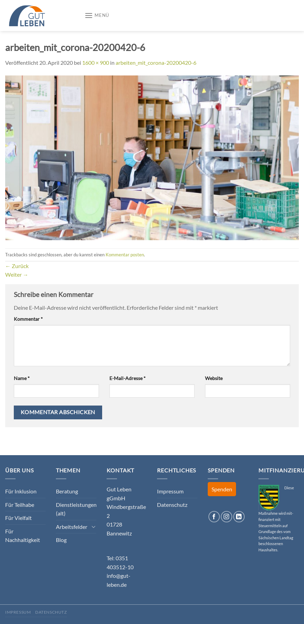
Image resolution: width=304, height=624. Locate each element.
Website (214, 378)
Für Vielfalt (18, 517)
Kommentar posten (125, 254)
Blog (61, 539)
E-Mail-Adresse (127, 378)
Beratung (67, 491)
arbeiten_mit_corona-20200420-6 (156, 62)
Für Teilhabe (19, 504)
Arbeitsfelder (71, 526)
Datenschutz (172, 504)
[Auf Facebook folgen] (214, 516)
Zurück (17, 266)
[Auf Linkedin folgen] (239, 516)
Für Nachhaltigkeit (22, 535)
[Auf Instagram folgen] (226, 516)
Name (22, 378)
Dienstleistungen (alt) (76, 509)
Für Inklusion (21, 491)
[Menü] (97, 15)
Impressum (170, 491)
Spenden (222, 489)
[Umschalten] (93, 526)
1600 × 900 (95, 62)
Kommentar (28, 319)
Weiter (16, 274)
